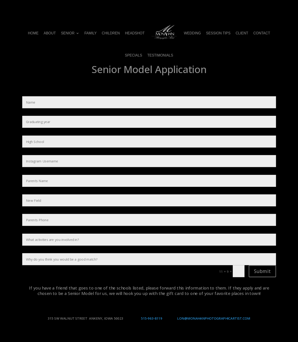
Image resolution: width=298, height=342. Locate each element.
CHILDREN (111, 33)
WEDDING (192, 33)
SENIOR (68, 33)
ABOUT (50, 33)
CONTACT (261, 33)
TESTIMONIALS (160, 55)
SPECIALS (133, 55)
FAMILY (90, 33)
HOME (33, 33)
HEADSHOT (135, 33)
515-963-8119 (152, 318)
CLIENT (242, 33)
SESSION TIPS (218, 33)
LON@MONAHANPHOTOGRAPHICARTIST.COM (213, 318)
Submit (262, 271)
